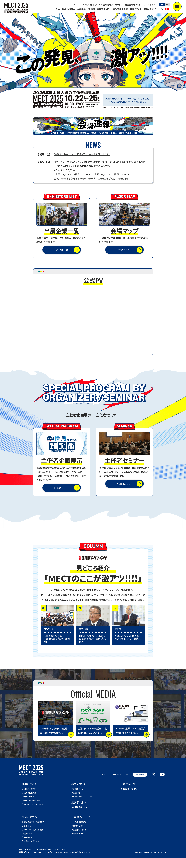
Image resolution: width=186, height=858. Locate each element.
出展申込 (76, 792)
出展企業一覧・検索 (86, 8)
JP (162, 4)
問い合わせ (140, 774)
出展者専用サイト (133, 4)
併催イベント (136, 8)
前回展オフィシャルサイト (33, 804)
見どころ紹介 (150, 8)
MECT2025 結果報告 (65, 8)
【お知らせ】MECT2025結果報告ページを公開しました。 (82, 154)
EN (167, 4)
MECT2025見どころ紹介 (33, 829)
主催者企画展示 (120, 8)
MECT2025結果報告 (32, 800)
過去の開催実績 (30, 792)
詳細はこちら (61, 487)
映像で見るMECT (30, 796)
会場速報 (107, 4)
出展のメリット (78, 789)
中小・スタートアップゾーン (83, 796)
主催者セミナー (104, 8)
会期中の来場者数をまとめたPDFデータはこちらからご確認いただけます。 (92, 178)
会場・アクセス (29, 833)
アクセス (118, 4)
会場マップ (95, 4)
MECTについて (80, 4)
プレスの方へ (150, 4)
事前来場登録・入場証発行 (34, 822)
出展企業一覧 (61, 250)
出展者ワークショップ (81, 829)
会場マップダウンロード (33, 841)
